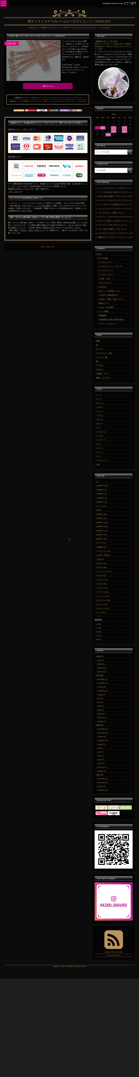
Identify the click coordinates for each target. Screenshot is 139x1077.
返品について (104, 303)
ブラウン (99, 415)
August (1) (101, 694)
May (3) (100, 706)
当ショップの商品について (109, 291)
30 (108, 135)
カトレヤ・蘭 (101, 357)
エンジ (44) (100, 612)
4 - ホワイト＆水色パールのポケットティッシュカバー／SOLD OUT (114, 221)
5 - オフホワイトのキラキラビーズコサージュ (114, 200)
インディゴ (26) (102, 592)
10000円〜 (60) (102, 486)
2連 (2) (98, 510)
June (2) (100, 702)
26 (124, 131)
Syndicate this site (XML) (113, 952)
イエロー (99, 407)
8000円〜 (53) (101, 535)
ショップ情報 (103, 311)
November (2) (103, 683)
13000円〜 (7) (101, 494)
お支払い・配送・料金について (32, 230)
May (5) (100, 756)
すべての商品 (103, 258)
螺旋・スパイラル (103, 378)
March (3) (101, 664)
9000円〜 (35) (101, 539)
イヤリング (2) (102, 588)
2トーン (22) (101, 506)
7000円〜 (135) (102, 531)
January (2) (102, 672)
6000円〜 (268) (102, 526)
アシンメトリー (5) (103, 572)
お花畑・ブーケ (102, 374)
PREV (42, 247)
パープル (99, 436)
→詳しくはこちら (15, 192)
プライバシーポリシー (108, 324)
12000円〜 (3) (101, 490)
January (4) (102, 771)
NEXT (53, 247)
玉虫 (98, 465)
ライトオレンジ (68, 98)
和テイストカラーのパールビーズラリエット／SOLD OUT (65, 101)
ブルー (99, 444)
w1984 (98, 632)
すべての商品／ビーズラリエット (30, 101)
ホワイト (99, 448)
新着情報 (102, 315)
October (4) (102, 737)
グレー (99, 456)
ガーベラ (99, 349)
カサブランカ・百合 (104, 353)
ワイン (99, 428)
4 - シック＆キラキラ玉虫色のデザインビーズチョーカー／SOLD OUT (114, 204)
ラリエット (79, 98)
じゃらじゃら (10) (103, 551)
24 (114, 131)
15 (103, 128)
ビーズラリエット (106, 270)
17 (114, 128)
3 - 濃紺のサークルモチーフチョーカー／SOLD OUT (114, 237)
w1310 (98, 628)
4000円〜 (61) (101, 518)
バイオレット (101, 432)
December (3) (102, 729)
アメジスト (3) (102, 580)
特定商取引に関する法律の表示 (111, 320)
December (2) (102, 679)
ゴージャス (43, 98)
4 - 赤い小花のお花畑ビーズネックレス (111, 229)
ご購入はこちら (48, 86)
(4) (97, 482)
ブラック (99, 452)
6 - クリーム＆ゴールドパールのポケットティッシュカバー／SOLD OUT (114, 188)
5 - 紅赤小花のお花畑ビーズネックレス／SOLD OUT (114, 196)
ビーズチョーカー (106, 262)
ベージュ (99, 411)
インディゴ (100, 440)
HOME (48, 247)
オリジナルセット (106, 283)
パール (50, 98)
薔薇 (98, 341)
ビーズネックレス (106, 275)
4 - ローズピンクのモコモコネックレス (111, 225)
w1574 (98, 636)
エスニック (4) (102, 604)
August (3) (101, 744)
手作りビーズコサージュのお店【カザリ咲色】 (113, 44)
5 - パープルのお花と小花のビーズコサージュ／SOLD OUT (114, 192)
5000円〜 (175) (102, 522)
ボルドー (99, 424)
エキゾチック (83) (103, 600)
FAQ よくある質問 (106, 307)
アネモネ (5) (101, 576)
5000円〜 (34, 98)
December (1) (102, 779)
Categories (12, 101)
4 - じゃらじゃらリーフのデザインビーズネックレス (114, 208)
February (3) (102, 668)
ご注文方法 (102, 287)
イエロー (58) (101, 584)
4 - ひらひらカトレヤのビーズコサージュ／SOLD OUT (114, 233)
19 (124, 128)
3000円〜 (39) (101, 514)
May (113, 114)
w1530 (98, 624)
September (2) (103, 790)
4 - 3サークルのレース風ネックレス (110, 213)
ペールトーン (101, 460)
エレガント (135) (102, 608)
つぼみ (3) (100, 559)
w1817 (98, 639)
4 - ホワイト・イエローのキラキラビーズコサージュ (114, 217)
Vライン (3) (100, 543)
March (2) (101, 714)
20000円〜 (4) (101, 502)
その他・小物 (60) (103, 555)
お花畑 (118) (101, 547)
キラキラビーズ (111, 57)
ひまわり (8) (101, 563)
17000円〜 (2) (101, 498)
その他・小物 (104, 279)
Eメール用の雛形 (43, 206)
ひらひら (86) (101, 567)
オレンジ (99, 403)
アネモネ (99, 365)
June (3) (100, 752)
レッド (99, 395)
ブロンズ (99, 419)
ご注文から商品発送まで (108, 295)
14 (97, 128)
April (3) (101, 660)
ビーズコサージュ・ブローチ (110, 266)
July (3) (100, 698)
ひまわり (99, 370)
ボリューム (57, 98)
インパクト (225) (102, 596)
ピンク (99, 399)
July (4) (100, 748)
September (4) (103, 691)
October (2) (102, 687)
